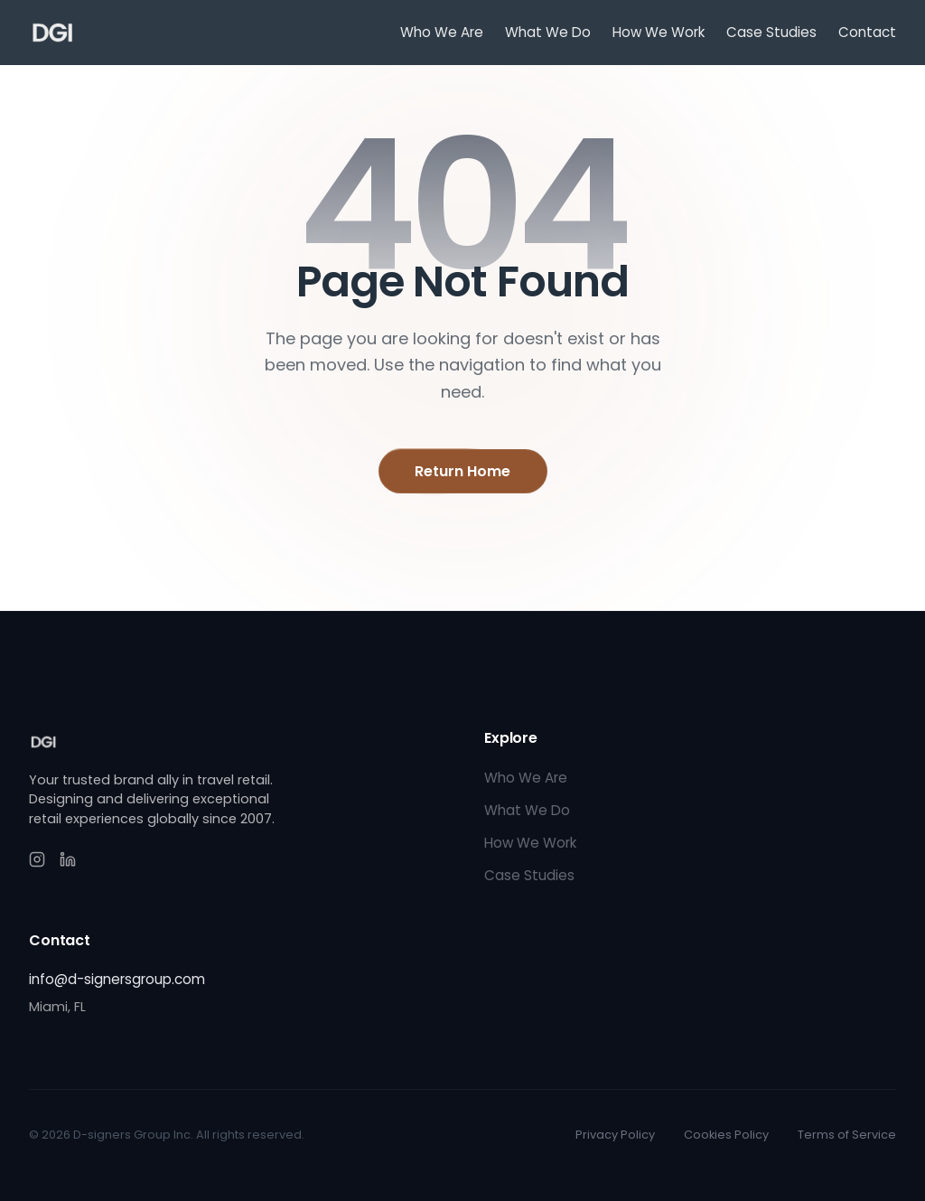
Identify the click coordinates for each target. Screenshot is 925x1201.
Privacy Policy (615, 1134)
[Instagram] (37, 859)
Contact (867, 32)
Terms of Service (847, 1134)
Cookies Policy (726, 1134)
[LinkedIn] (68, 859)
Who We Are (441, 32)
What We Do (548, 32)
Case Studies (771, 32)
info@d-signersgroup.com (117, 979)
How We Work (658, 32)
